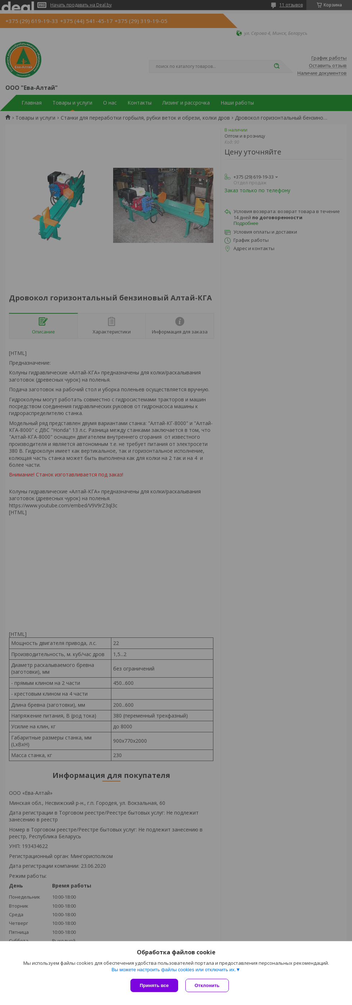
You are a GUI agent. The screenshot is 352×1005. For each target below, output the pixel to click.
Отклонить (207, 985)
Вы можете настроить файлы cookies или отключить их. (173, 969)
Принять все (154, 985)
